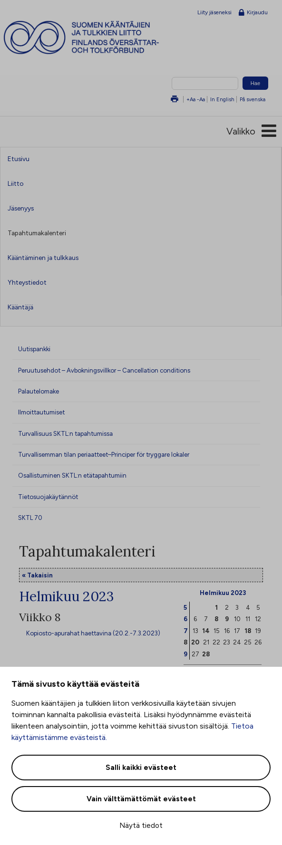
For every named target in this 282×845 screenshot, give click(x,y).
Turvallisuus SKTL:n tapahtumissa (65, 433)
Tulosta (174, 100)
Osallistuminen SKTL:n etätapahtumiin (72, 475)
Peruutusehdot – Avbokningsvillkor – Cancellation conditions (104, 370)
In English (222, 99)
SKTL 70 (30, 517)
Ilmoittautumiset (41, 412)
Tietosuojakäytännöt (48, 496)
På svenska (252, 99)
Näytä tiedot (141, 825)
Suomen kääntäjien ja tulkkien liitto (99, 37)
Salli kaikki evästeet (141, 767)
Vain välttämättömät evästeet (141, 799)
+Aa (190, 99)
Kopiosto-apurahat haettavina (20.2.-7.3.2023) (93, 633)
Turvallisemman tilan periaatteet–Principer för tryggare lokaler (103, 454)
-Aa (201, 99)
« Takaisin (37, 575)
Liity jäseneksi (214, 12)
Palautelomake (38, 391)
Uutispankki (34, 349)
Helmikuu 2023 (223, 592)
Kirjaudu (253, 13)
